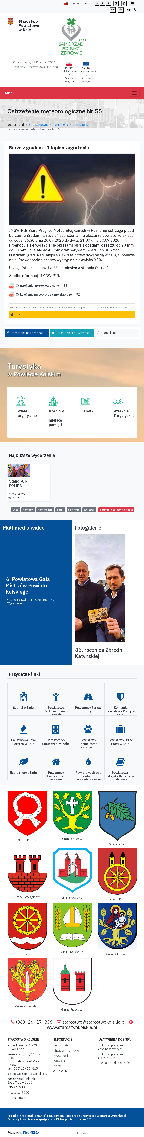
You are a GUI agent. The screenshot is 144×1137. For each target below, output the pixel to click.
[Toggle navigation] (134, 93)
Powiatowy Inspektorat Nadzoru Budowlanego (55, 778)
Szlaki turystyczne (26, 413)
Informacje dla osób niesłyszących (111, 1056)
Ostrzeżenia (81, 125)
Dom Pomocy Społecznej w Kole (55, 741)
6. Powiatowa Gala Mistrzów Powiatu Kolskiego (28, 585)
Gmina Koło (27, 954)
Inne (15, 509)
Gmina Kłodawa (72, 897)
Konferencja (45, 509)
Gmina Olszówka (117, 954)
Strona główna (38, 125)
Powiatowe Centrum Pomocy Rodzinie (56, 711)
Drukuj (18, 314)
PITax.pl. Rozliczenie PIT (74, 1119)
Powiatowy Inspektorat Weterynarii (88, 743)
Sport (60, 509)
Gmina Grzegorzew (27, 897)
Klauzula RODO (18, 1092)
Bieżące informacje (66, 1050)
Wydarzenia (61, 1056)
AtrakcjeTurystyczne (124, 413)
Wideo (57, 1066)
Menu (9, 92)
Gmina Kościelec (72, 952)
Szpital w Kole (23, 707)
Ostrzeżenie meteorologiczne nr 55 (41, 285)
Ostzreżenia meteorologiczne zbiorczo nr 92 (48, 294)
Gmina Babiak (27, 840)
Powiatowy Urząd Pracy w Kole (120, 741)
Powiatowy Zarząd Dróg (88, 709)
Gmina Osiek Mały (27, 1006)
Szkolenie (74, 509)
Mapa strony (17, 1098)
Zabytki (87, 411)
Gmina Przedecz (72, 1009)
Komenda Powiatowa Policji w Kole (120, 711)
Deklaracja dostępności (114, 1063)
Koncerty (28, 509)
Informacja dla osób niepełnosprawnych (111, 1047)
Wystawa (89, 509)
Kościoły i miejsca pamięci (56, 418)
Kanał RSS (61, 1071)
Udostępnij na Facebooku (27, 333)
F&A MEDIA (31, 1132)
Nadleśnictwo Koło (23, 772)
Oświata (59, 1061)
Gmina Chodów (72, 839)
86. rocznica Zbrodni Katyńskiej (99, 653)
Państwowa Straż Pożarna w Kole (23, 741)
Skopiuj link (108, 333)
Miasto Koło (117, 899)
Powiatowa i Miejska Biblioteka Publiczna (120, 776)
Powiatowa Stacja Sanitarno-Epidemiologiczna (88, 776)
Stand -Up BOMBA (18, 483)
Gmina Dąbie (117, 844)
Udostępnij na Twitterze (72, 333)
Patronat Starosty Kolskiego (116, 509)
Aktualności (60, 125)
